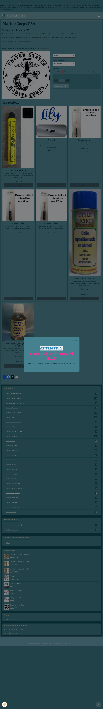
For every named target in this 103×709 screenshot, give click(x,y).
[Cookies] (4, 704)
